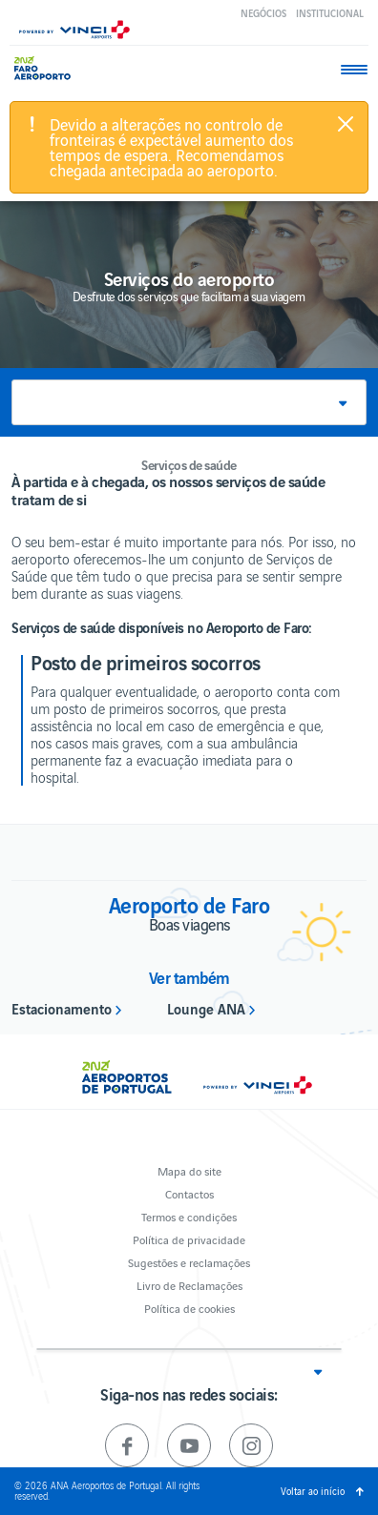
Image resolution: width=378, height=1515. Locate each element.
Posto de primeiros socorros (146, 661)
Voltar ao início (313, 1491)
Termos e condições (189, 1216)
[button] (189, 402)
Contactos (189, 1193)
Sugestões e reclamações (189, 1262)
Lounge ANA (206, 1007)
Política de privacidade (189, 1239)
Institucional (330, 13)
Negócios (263, 13)
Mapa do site (189, 1170)
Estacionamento (61, 1007)
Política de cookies (189, 1308)
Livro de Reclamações (189, 1285)
